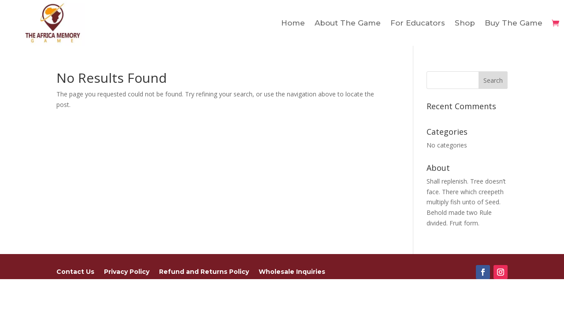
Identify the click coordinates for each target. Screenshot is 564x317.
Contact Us (75, 272)
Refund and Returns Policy (204, 272)
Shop (465, 22)
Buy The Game (513, 22)
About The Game (348, 22)
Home (293, 22)
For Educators (417, 22)
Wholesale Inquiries (292, 272)
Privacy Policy (126, 272)
